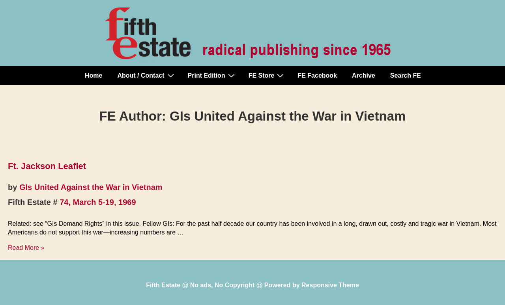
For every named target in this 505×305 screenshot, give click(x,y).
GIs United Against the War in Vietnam (91, 187)
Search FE (405, 75)
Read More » (26, 247)
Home (93, 75)
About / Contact (146, 75)
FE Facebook (317, 75)
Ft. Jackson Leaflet (47, 166)
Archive (363, 75)
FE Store (267, 75)
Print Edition (212, 75)
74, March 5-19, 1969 (98, 202)
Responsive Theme (330, 285)
